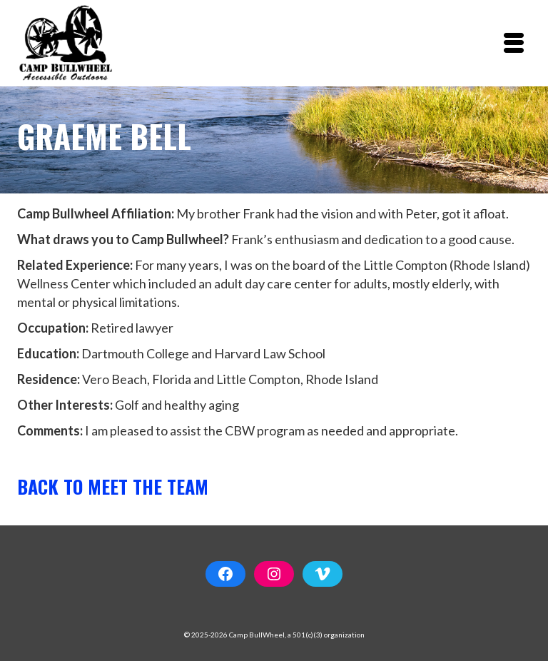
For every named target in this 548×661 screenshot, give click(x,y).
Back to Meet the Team (112, 486)
